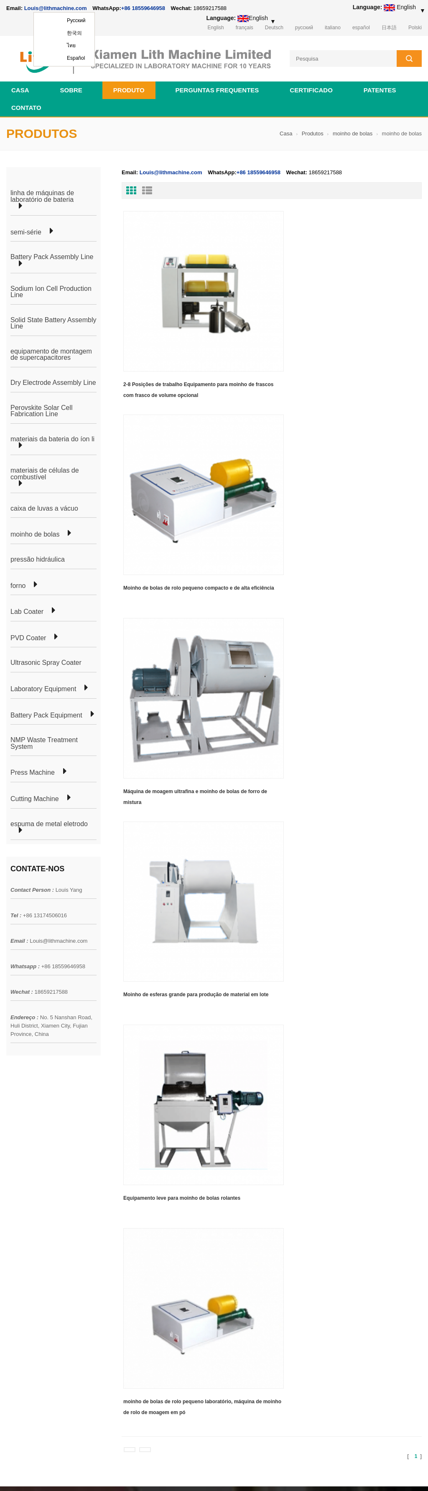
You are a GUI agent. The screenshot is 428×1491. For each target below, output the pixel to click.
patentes (380, 86)
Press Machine (32, 769)
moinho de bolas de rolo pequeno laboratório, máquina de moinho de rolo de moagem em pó (373, 447)
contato (26, 104)
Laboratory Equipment (43, 685)
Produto (129, 86)
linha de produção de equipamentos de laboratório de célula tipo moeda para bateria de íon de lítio (256, 1211)
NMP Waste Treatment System (44, 740)
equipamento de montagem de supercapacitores (51, 351)
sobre (71, 86)
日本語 (389, 28)
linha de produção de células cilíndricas (140, 1181)
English (215, 28)
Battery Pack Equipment (46, 712)
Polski (415, 28)
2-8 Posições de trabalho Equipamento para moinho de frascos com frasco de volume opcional (159, 316)
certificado (311, 86)
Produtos (313, 130)
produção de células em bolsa (128, 1151)
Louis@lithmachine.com (58, 937)
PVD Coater (28, 634)
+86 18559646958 (143, 8)
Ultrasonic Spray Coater (46, 659)
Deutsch (274, 28)
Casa (20, 86)
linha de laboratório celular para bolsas (139, 1166)
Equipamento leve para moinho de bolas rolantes (268, 446)
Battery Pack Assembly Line (51, 254)
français (244, 28)
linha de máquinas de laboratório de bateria (42, 192)
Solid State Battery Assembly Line (53, 319)
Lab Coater (26, 609)
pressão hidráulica (37, 556)
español (361, 28)
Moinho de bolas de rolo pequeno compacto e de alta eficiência (267, 314)
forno (17, 582)
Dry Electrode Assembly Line (53, 379)
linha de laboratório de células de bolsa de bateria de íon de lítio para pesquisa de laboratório (256, 1177)
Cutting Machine (34, 795)
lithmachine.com (192, 1474)
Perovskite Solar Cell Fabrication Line (41, 407)
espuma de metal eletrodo (49, 820)
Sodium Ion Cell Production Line (51, 288)
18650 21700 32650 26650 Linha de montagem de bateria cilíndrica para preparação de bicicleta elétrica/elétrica (256, 1144)
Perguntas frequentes (217, 86)
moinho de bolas (352, 130)
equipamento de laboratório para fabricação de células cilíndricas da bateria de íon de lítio (251, 1277)
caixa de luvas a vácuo (44, 505)
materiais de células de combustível (44, 470)
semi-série (25, 229)
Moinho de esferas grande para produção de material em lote (160, 446)
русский (304, 28)
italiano (333, 28)
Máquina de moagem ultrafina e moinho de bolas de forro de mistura (375, 314)
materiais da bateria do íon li (52, 436)
